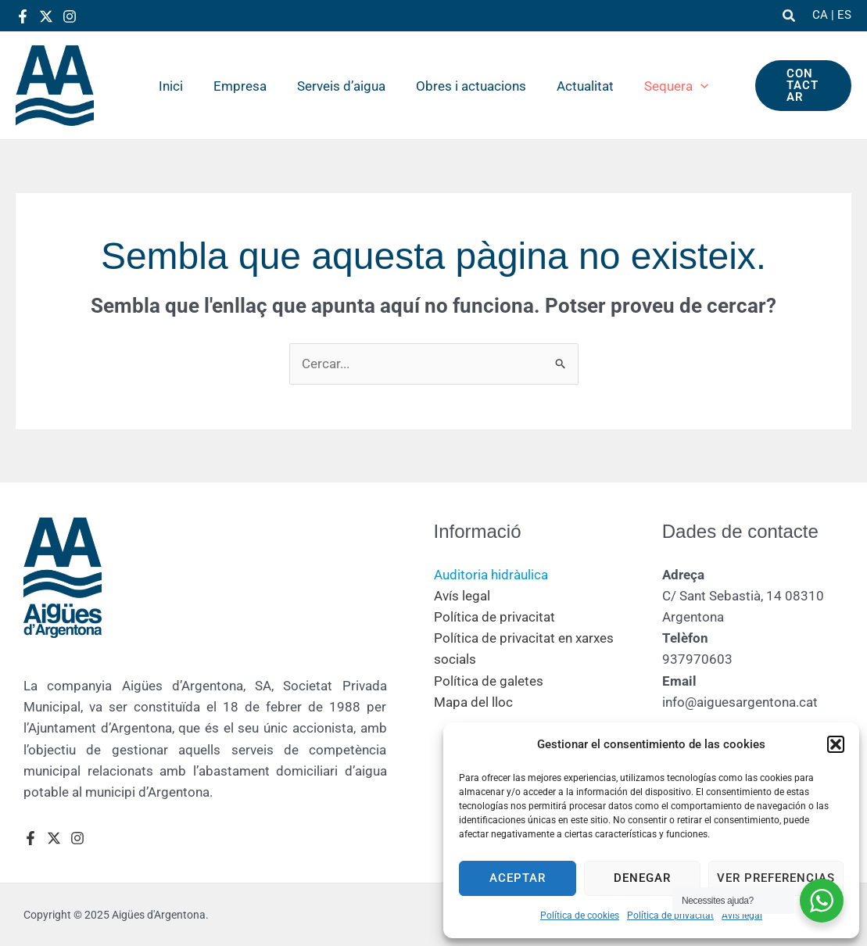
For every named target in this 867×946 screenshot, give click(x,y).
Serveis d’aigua (343, 86)
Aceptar (517, 878)
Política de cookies (579, 915)
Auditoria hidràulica (491, 574)
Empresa (245, 86)
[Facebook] (23, 16)
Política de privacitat (670, 915)
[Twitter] (46, 16)
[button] (836, 744)
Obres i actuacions (469, 86)
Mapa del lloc (473, 702)
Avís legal (742, 915)
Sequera (666, 86)
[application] (690, 86)
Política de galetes (488, 681)
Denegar (642, 878)
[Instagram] (70, 16)
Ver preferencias (776, 878)
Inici (180, 86)
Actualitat (578, 86)
